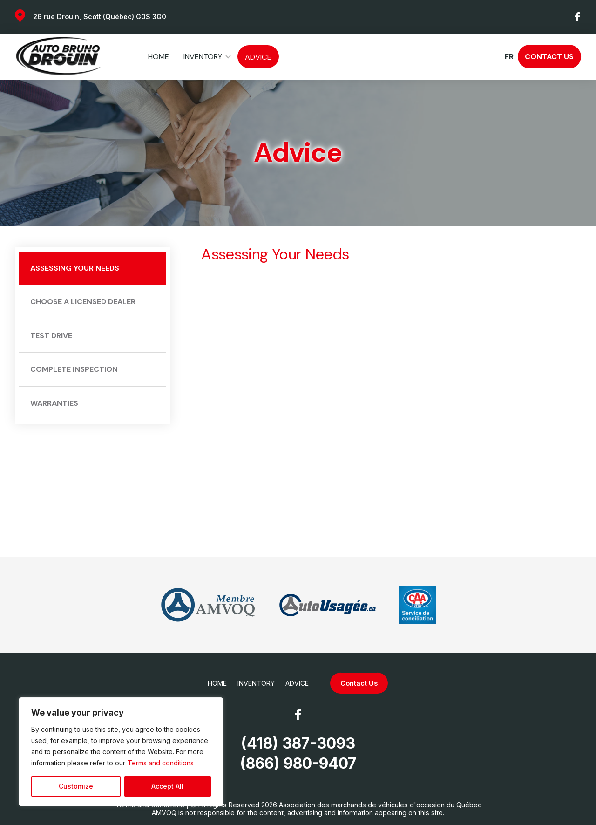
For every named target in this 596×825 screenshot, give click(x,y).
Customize (76, 786)
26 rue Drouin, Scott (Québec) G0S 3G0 (99, 16)
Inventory (202, 56)
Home (158, 56)
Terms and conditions (161, 763)
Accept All (167, 786)
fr (509, 56)
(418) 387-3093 (298, 743)
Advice (258, 57)
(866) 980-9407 (298, 763)
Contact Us (549, 56)
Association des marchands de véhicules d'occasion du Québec (380, 805)
